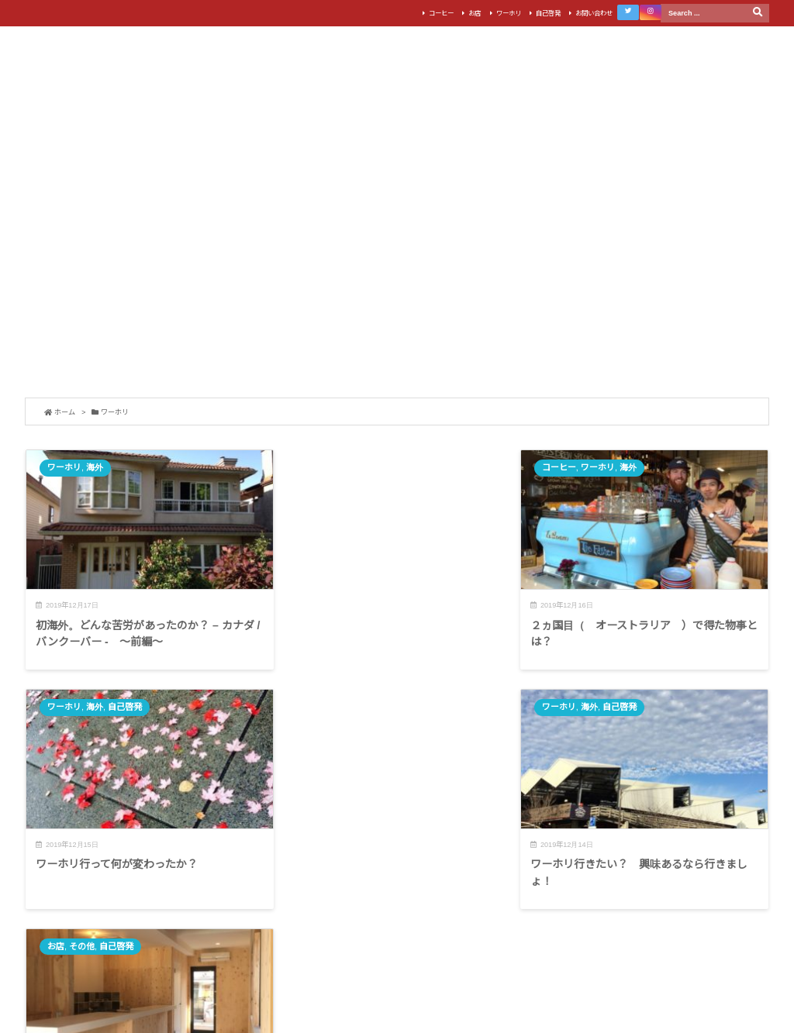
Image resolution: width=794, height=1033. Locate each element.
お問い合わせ (591, 13)
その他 (583, 703)
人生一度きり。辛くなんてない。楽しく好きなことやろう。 (645, 865)
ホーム (64, 412)
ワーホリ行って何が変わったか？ (618, 621)
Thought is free (452, 993)
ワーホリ (506, 13)
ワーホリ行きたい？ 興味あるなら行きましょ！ (144, 865)
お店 (473, 13)
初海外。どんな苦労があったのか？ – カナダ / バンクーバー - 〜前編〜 (145, 629)
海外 (94, 468)
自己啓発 (545, 13)
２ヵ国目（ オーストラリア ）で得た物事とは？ (394, 629)
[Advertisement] (397, 273)
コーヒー (438, 13)
